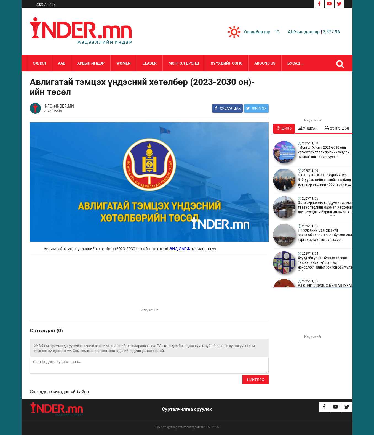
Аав (61, 63)
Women (123, 63)
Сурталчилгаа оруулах (187, 409)
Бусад (295, 63)
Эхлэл (39, 63)
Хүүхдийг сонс (226, 63)
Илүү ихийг (149, 310)
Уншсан (308, 128)
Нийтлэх (255, 380)
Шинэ (284, 128)
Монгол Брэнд (184, 63)
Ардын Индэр (91, 63)
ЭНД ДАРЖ (180, 248)
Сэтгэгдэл (337, 128)
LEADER (150, 63)
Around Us (265, 63)
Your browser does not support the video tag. (149, 286)
